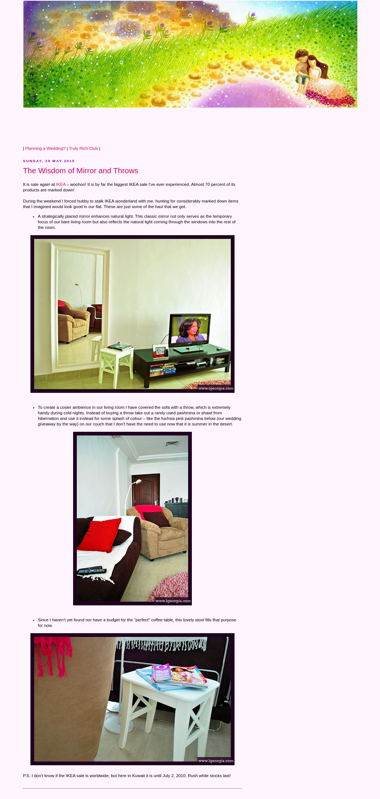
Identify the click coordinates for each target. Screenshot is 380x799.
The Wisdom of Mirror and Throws (80, 170)
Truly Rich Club (83, 148)
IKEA (60, 184)
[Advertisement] (158, 124)
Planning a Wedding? (45, 148)
